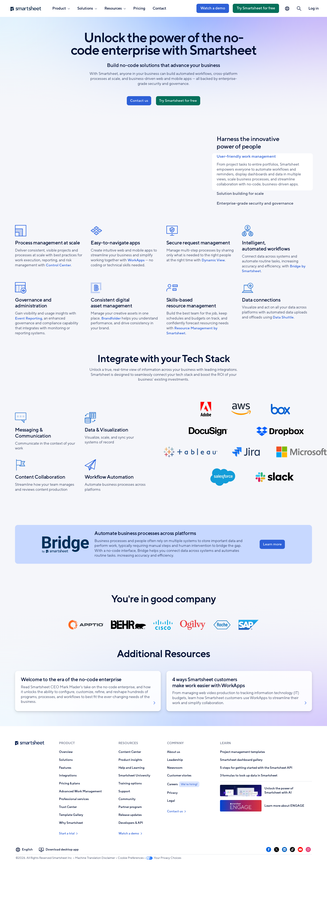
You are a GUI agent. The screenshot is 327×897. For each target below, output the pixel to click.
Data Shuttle (283, 338)
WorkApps (137, 281)
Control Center (58, 286)
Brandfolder (111, 339)
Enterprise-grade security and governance (244, 221)
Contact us (138, 101)
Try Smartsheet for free (256, 8)
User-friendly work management (253, 162)
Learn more (272, 565)
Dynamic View (214, 281)
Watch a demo (212, 8)
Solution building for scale (246, 204)
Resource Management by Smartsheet (192, 352)
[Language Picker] (287, 8)
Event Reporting (29, 339)
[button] (299, 8)
